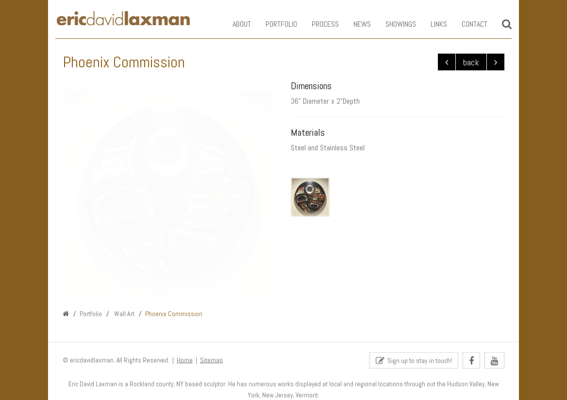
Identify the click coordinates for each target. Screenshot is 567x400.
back (471, 62)
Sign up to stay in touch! (414, 361)
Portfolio (274, 24)
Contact (467, 24)
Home (185, 360)
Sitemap (211, 360)
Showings (393, 24)
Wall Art (123, 314)
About (234, 24)
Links (431, 24)
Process (318, 24)
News (355, 24)
